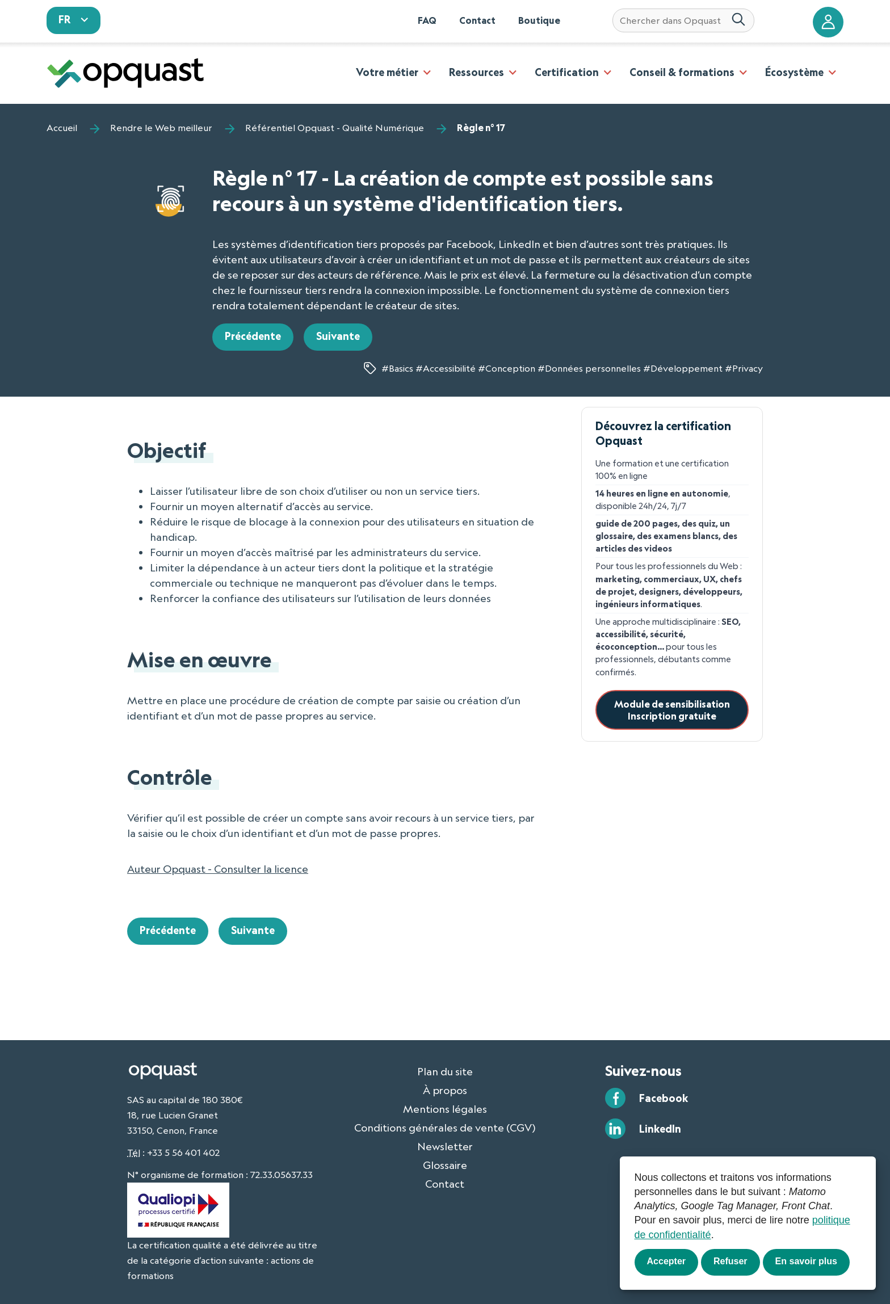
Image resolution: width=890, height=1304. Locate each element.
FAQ (427, 20)
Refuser (730, 1261)
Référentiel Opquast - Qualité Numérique (334, 127)
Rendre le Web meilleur (161, 127)
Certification (567, 72)
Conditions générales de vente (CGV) (445, 1127)
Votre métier (387, 72)
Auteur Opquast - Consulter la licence (217, 869)
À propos (445, 1090)
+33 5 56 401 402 (183, 1152)
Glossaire (445, 1165)
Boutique (539, 20)
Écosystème (794, 72)
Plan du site (445, 1071)
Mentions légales (445, 1109)
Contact (477, 20)
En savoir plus (806, 1261)
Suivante (338, 336)
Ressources (476, 72)
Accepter (666, 1261)
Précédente (253, 336)
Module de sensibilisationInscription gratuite (672, 710)
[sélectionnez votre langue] (74, 20)
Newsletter (445, 1146)
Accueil (62, 127)
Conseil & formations (681, 72)
